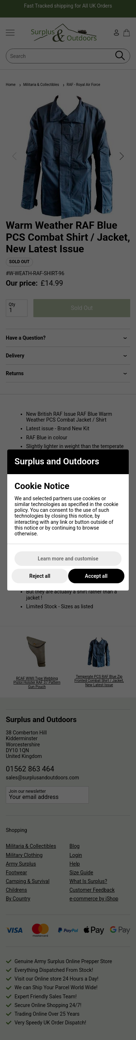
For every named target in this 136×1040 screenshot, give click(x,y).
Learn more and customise (68, 559)
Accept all (96, 576)
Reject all (39, 576)
